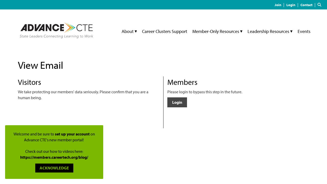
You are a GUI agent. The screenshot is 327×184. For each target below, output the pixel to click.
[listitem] (280, 4)
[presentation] (57, 113)
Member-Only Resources (216, 31)
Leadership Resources (269, 31)
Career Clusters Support (164, 31)
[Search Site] (320, 4)
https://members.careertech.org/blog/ (54, 157)
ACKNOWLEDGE (54, 167)
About (128, 31)
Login (177, 102)
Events (304, 31)
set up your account (72, 133)
